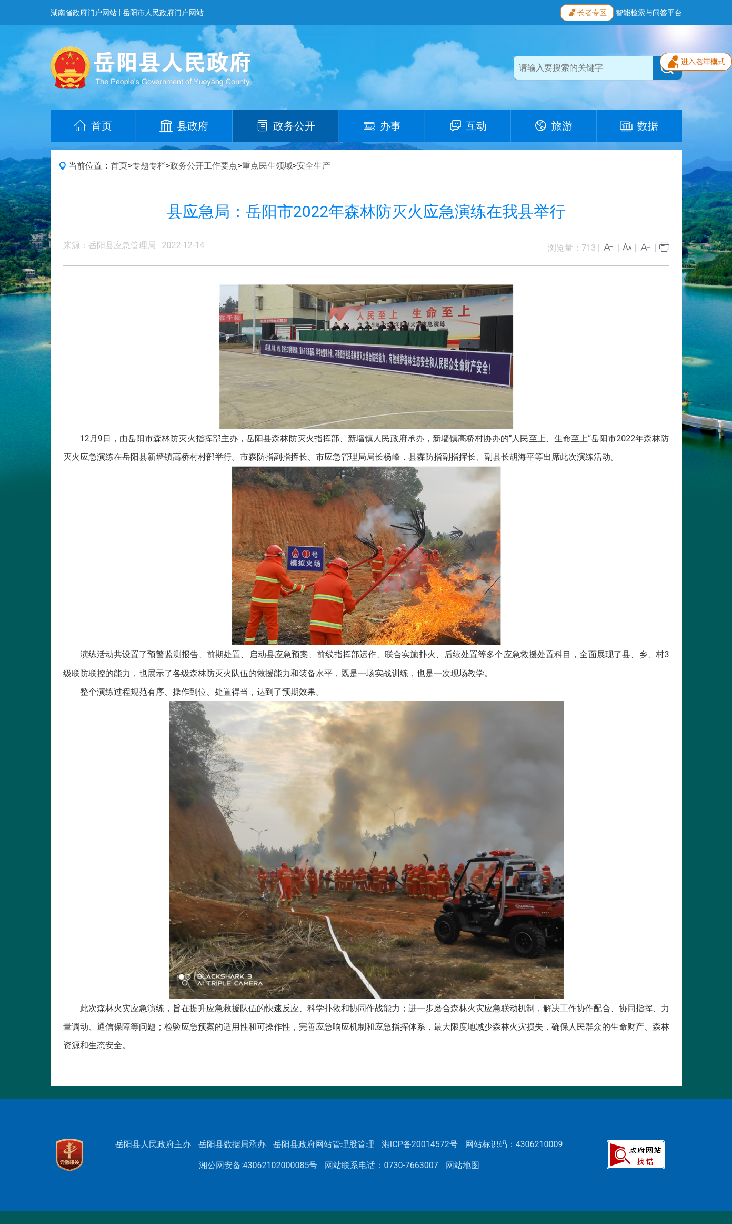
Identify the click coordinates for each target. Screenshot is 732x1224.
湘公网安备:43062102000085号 (258, 1165)
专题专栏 (149, 166)
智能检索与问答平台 (649, 12)
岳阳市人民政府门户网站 (163, 12)
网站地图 (462, 1165)
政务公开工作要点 (203, 166)
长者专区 (587, 11)
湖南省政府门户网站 (84, 12)
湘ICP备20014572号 (420, 1144)
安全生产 (313, 166)
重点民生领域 (267, 166)
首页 (119, 166)
